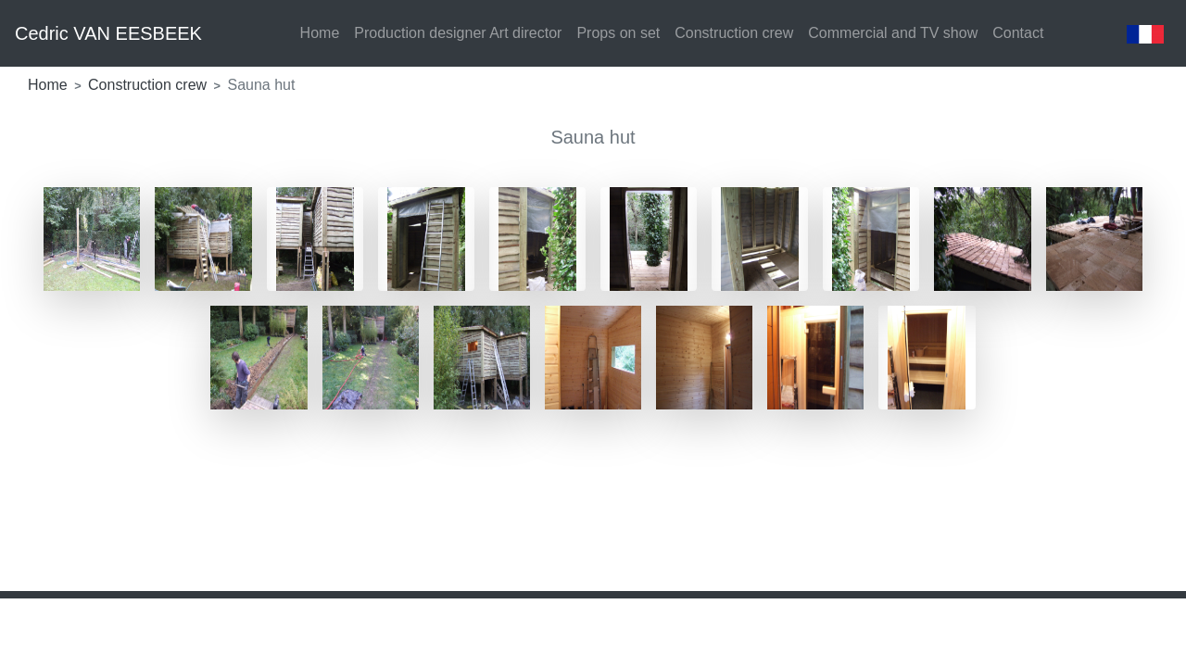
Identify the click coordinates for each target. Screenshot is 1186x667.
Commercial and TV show (893, 33)
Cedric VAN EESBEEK (108, 33)
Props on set (618, 33)
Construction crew (734, 33)
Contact (1017, 33)
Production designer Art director (457, 33)
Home (320, 33)
